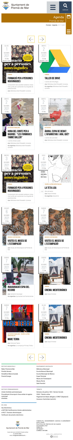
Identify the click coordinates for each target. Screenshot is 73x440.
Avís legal (40, 422)
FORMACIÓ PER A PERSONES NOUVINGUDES (20, 80)
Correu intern (42, 430)
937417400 (18, 433)
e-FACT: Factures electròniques (11, 412)
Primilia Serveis (6, 371)
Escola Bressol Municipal (44, 371)
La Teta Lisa (50, 188)
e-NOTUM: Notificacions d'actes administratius (16, 410)
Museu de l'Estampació (43, 378)
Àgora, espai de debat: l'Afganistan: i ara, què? (57, 133)
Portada (48, 25)
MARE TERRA (13, 339)
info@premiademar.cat (19, 435)
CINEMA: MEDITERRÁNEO (56, 290)
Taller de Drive (52, 78)
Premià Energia (6, 376)
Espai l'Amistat (41, 376)
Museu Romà (40, 381)
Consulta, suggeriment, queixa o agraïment (53, 421)
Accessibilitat (42, 425)
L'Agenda (54, 25)
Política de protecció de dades (48, 424)
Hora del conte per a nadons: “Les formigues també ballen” (20, 134)
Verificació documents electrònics (12, 415)
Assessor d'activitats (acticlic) (46, 399)
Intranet (39, 429)
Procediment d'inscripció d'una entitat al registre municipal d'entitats (16, 396)
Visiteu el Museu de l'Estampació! (17, 242)
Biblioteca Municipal (42, 369)
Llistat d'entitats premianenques (11, 392)
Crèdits (39, 427)
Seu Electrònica (6, 408)
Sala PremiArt (40, 383)
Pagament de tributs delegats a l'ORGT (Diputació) (52, 397)
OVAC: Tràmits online (43, 394)
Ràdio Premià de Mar (8, 369)
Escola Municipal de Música (45, 374)
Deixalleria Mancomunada (9, 374)
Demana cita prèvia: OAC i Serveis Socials (49, 392)
